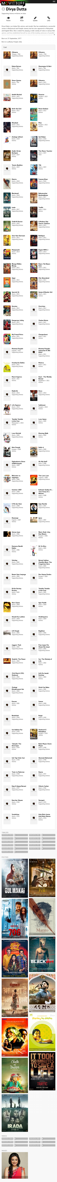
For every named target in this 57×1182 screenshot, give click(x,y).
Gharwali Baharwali (45, 758)
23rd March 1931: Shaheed (18, 674)
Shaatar (41, 95)
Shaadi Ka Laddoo (18, 617)
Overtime (41, 306)
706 (39, 165)
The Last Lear (43, 476)
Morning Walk (43, 433)
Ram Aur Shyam (17, 800)
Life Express (16, 405)
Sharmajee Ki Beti (44, 66)
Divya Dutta (16, 9)
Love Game (42, 419)
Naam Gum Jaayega (19, 574)
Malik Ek (15, 391)
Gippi (13, 278)
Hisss (40, 391)
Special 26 (15, 292)
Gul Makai (42, 137)
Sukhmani (41, 405)
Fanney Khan (43, 179)
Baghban (41, 631)
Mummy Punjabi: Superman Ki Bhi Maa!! (44, 350)
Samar (40, 701)
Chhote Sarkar (43, 786)
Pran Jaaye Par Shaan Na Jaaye (44, 646)
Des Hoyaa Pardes (44, 574)
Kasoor (14, 701)
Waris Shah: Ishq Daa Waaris (44, 533)
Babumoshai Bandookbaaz (43, 194)
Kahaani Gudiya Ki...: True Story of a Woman (45, 492)
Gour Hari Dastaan (18, 236)
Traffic (40, 207)
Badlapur (41, 236)
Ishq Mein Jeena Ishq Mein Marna (44, 815)
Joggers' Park (16, 645)
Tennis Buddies (17, 165)
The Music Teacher (45, 151)
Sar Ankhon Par (17, 730)
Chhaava (15, 52)
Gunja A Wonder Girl (45, 292)
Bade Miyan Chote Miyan (45, 745)
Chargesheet (43, 334)
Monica (41, 363)
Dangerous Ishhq (18, 320)
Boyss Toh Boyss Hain (44, 265)
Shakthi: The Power (19, 659)
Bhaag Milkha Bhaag (16, 265)
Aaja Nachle (42, 504)
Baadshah (15, 716)
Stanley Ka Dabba (18, 363)
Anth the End (16, 109)
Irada (13, 207)
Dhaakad (15, 123)
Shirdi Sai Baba (43, 687)
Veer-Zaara (16, 603)
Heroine (14, 306)
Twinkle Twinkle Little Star (17, 420)
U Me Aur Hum (17, 504)
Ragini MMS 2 (43, 250)
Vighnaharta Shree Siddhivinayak (18, 462)
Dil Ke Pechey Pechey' (16, 589)
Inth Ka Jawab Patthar (43, 674)
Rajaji (40, 716)
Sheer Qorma (16, 80)
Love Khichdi (16, 433)
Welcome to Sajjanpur (16, 477)
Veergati (41, 800)
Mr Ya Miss (42, 546)
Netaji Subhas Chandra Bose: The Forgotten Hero (45, 562)
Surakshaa (15, 814)
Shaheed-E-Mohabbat (42, 731)
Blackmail (15, 193)
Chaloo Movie (43, 320)
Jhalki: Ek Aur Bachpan (16, 152)
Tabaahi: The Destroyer (16, 745)
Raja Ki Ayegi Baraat (19, 786)
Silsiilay (14, 560)
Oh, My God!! (42, 462)
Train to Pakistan (18, 772)
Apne (40, 518)
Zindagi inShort (17, 137)
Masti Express (17, 377)
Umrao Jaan (16, 532)
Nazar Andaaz (43, 109)
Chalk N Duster (17, 222)
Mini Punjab (16, 447)
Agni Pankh (42, 603)
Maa (40, 123)
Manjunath (16, 250)
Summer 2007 (17, 490)
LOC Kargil (15, 631)
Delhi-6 (41, 447)
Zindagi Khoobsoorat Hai (18, 688)
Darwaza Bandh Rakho (17, 547)
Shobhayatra (43, 617)
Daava (40, 772)
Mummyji (15, 518)
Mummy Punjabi (17, 349)
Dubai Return (16, 66)
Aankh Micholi (17, 95)
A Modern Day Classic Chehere (44, 222)
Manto (14, 179)
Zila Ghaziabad (43, 278)
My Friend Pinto (17, 334)
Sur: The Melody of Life (45, 660)
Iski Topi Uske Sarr (18, 758)
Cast (5, 47)
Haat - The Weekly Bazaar (44, 378)
